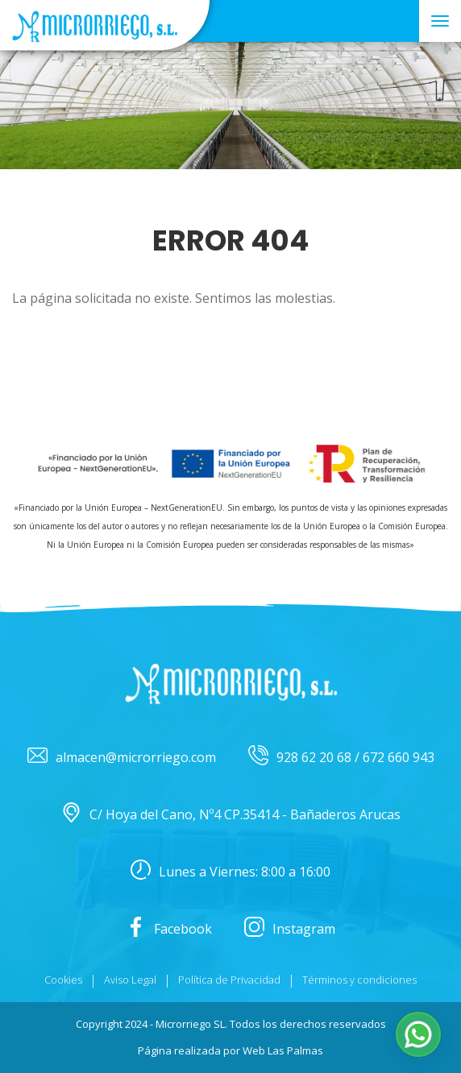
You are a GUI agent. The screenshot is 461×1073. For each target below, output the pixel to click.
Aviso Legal (130, 979)
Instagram (289, 929)
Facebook (169, 929)
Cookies (63, 979)
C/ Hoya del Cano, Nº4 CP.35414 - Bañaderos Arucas (231, 814)
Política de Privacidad (229, 979)
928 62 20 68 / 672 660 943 (341, 757)
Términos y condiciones (359, 979)
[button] (418, 1034)
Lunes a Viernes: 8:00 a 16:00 (230, 872)
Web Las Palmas (283, 1050)
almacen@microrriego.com (121, 757)
